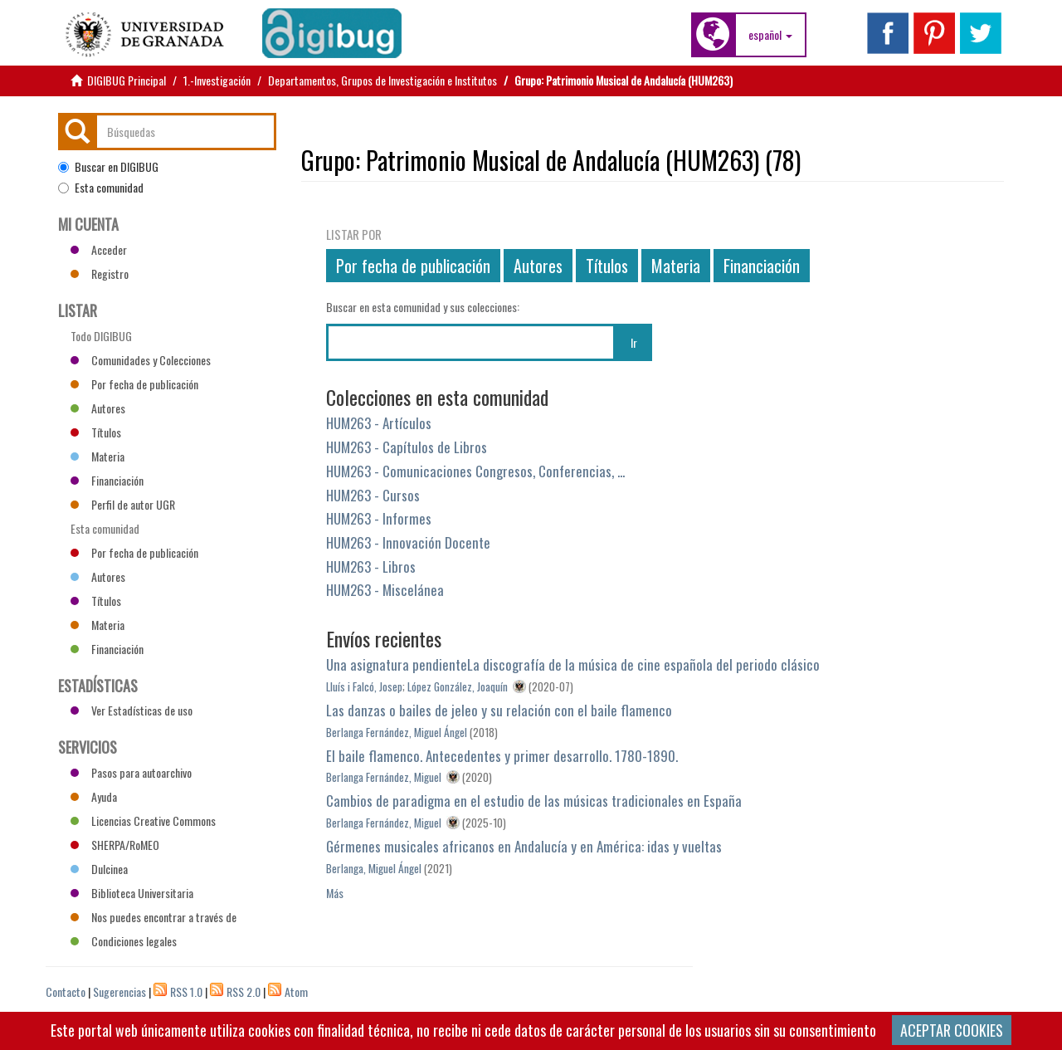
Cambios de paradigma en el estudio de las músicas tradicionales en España (534, 800)
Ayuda (94, 796)
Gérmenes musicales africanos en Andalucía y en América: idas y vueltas (524, 846)
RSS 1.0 (186, 991)
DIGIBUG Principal (126, 80)
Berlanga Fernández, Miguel (383, 777)
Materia (675, 265)
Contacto (65, 991)
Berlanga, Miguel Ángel (373, 868)
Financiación (761, 265)
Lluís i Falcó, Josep (364, 686)
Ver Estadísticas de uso (131, 710)
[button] (770, 34)
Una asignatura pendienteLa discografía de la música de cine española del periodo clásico (573, 664)
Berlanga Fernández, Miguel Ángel (396, 732)
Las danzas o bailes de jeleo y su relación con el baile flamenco (499, 710)
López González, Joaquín (457, 686)
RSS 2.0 (244, 991)
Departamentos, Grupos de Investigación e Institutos (382, 80)
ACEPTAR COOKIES (951, 1030)
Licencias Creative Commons (143, 820)
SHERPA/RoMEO (115, 844)
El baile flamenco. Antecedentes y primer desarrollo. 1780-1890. (502, 755)
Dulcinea (99, 868)
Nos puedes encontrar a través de (153, 916)
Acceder (99, 249)
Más (334, 892)
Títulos (607, 265)
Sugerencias (119, 991)
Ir (634, 342)
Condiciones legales (124, 941)
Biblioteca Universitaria (132, 892)
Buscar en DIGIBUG (108, 167)
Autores (538, 265)
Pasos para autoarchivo (131, 772)
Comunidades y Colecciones (141, 360)
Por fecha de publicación (413, 265)
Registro (100, 273)
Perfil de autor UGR (123, 504)
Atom (296, 991)
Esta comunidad (101, 187)
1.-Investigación (217, 80)
